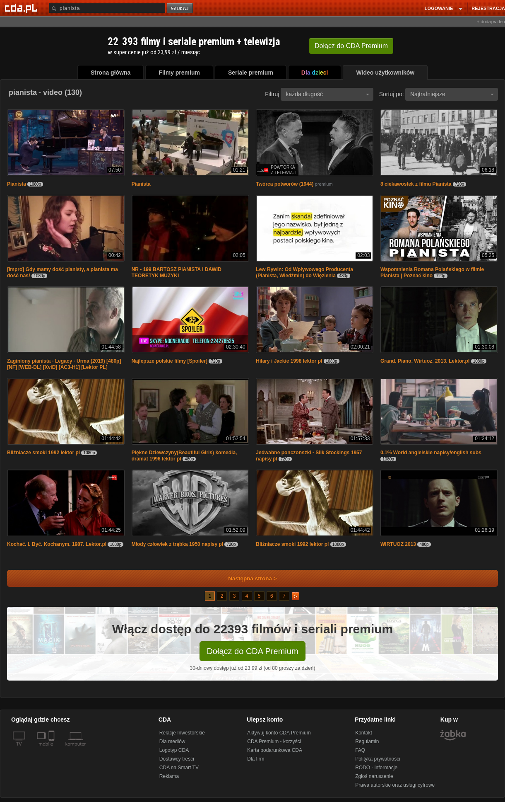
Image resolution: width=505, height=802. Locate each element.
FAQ (360, 750)
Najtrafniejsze (452, 94)
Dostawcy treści (176, 759)
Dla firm (255, 759)
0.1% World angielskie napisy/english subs (430, 453)
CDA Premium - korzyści (274, 741)
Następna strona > (247, 578)
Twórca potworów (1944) (284, 184)
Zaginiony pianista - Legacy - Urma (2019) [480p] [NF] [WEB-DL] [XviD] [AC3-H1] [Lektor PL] (64, 364)
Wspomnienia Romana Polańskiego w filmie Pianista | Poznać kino (432, 273)
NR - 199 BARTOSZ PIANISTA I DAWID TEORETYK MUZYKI (176, 273)
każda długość (327, 94)
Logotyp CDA (174, 750)
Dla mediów (172, 741)
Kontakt (363, 733)
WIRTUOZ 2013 (398, 544)
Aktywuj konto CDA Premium (278, 733)
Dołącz (351, 45)
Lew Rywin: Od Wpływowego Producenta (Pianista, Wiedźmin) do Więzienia (304, 273)
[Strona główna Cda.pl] (22, 8)
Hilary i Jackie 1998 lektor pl (289, 361)
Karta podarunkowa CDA (274, 750)
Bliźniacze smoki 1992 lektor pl (43, 453)
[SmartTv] (52, 749)
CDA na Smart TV (179, 768)
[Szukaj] (107, 8)
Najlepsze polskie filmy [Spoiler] (169, 361)
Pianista (16, 184)
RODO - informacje (376, 768)
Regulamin (367, 741)
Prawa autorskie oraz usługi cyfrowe (395, 785)
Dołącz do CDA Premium (252, 651)
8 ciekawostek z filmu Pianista (415, 184)
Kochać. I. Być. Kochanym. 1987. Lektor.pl (56, 544)
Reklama (169, 776)
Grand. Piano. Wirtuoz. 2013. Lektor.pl (424, 361)
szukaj (180, 8)
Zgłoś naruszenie (374, 776)
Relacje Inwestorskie (182, 733)
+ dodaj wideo (491, 21)
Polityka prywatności (377, 759)
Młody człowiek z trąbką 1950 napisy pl (177, 544)
